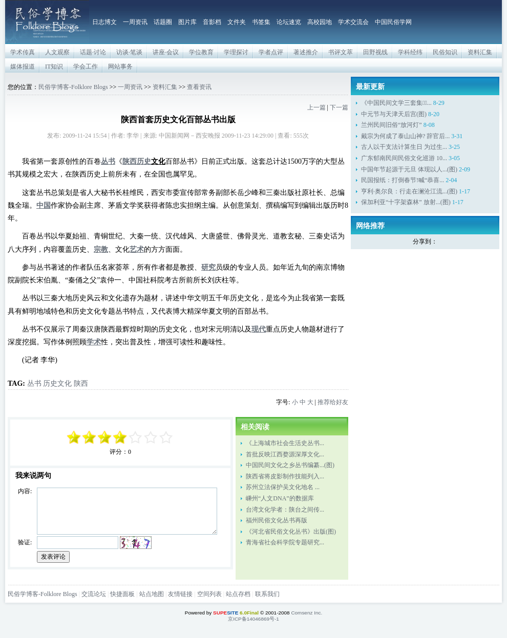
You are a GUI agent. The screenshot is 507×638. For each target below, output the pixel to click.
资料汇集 (480, 52)
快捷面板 (122, 594)
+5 (166, 437)
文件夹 (236, 22)
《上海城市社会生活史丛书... (285, 443)
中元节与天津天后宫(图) (394, 114)
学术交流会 (353, 22)
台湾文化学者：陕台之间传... (285, 509)
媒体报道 (22, 66)
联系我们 (267, 594)
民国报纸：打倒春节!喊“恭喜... (402, 180)
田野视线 (375, 52)
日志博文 (104, 22)
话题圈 (163, 22)
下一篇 (339, 107)
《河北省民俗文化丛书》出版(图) (291, 531)
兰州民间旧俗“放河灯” (391, 124)
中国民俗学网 (393, 22)
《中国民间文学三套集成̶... (396, 102)
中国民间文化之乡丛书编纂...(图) (290, 465)
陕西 (81, 383)
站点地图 (151, 594)
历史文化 (57, 383)
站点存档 (238, 594)
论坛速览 (289, 22)
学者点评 (271, 52)
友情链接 (180, 594)
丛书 (34, 383)
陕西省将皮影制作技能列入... (285, 476)
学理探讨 (236, 52)
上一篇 (316, 107)
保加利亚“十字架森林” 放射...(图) (406, 202)
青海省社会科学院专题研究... (285, 542)
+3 (151, 437)
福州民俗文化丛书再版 (276, 520)
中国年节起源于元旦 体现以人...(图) (409, 169)
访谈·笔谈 (129, 52)
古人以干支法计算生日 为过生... (404, 146)
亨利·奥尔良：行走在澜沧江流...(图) (409, 191)
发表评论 (53, 556)
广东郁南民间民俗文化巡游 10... (404, 158)
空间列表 (209, 594)
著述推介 (305, 52)
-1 (105, 437)
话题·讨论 (93, 52)
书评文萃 (340, 52)
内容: (25, 491)
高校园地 (319, 22)
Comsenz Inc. (306, 612)
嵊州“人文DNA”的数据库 (280, 498)
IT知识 (54, 66)
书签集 (261, 22)
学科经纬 (410, 52)
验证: (25, 542)
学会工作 (85, 66)
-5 (74, 437)
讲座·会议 (166, 52)
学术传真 (22, 52)
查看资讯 (199, 87)
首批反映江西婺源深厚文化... (285, 454)
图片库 (187, 22)
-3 (89, 437)
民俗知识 (445, 52)
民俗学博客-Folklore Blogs (73, 87)
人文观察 (57, 52)
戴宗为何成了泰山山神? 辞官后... (405, 136)
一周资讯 (135, 22)
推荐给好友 (333, 402)
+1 (135, 437)
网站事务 (120, 66)
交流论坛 (93, 594)
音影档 (212, 22)
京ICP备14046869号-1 (253, 619)
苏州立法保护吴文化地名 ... (283, 487)
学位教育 (201, 52)
